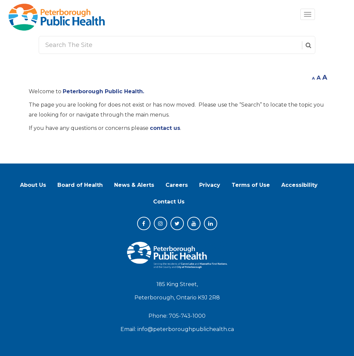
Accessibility (299, 185)
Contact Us (169, 201)
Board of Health (80, 185)
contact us (165, 128)
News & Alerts (134, 185)
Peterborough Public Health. (103, 91)
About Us (33, 185)
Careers (176, 185)
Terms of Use (251, 185)
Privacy (209, 185)
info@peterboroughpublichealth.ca (185, 329)
